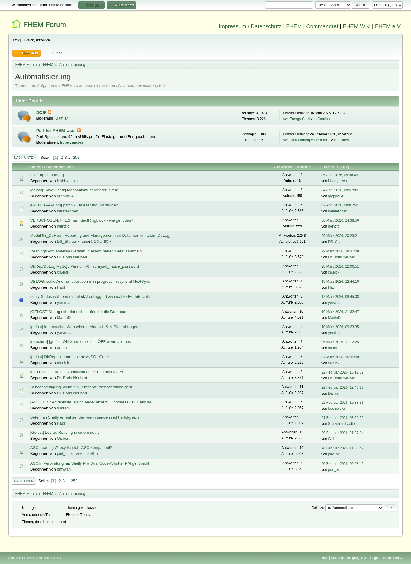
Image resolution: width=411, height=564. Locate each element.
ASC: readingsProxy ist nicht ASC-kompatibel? (71, 447)
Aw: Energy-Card (296, 119)
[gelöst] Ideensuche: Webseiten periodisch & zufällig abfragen (84, 327)
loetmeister (337, 408)
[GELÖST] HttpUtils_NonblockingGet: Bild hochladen (76, 372)
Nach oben (24, 481)
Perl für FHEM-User (56, 130)
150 (106, 241)
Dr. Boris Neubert (72, 257)
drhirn (62, 347)
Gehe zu (318, 507)
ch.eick (63, 272)
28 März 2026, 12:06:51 (340, 266)
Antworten (284, 167)
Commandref (322, 26)
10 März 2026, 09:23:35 (340, 327)
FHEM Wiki (356, 26)
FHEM (294, 26)
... (70, 157)
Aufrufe (304, 167)
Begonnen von (60, 167)
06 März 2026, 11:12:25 (340, 342)
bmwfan (64, 469)
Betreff (36, 167)
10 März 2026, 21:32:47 (340, 312)
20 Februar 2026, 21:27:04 (342, 433)
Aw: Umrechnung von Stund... (306, 140)
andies (77, 142)
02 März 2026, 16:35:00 (340, 357)
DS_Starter (66, 241)
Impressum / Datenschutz (250, 26)
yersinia (63, 302)
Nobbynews (67, 181)
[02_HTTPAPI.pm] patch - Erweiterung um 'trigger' (74, 205)
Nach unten (25, 157)
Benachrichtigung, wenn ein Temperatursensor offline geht (81, 387)
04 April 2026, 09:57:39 (339, 190)
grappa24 (65, 196)
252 (76, 157)
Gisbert (343, 140)
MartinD (64, 317)
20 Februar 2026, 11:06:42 (342, 448)
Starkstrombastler (342, 424)
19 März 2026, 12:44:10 (340, 281)
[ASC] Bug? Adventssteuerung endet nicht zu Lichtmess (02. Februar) (91, 402)
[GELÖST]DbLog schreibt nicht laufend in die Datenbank (79, 311)
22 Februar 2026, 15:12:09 (342, 372)
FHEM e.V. (388, 26)
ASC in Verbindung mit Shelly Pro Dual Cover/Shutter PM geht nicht (89, 463)
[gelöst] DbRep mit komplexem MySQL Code (69, 357)
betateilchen (67, 211)
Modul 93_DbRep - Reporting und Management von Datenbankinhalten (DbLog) (100, 235)
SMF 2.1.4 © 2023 (21, 558)
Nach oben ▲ (393, 558)
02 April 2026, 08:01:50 (339, 205)
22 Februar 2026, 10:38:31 (342, 403)
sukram (63, 408)
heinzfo (63, 226)
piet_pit (63, 453)
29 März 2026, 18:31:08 (340, 251)
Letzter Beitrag (337, 167)
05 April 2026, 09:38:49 (339, 175)
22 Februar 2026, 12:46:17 (342, 387)
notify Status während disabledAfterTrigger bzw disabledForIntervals (90, 296)
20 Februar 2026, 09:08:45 (342, 464)
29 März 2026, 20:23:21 (340, 236)
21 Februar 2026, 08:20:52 (342, 418)
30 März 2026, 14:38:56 (340, 220)
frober (65, 142)
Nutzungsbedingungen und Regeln (355, 558)
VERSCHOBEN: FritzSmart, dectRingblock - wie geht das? (81, 220)
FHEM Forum (44, 24)
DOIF (42, 112)
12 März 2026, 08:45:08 (340, 297)
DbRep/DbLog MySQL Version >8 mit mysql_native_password (84, 266)
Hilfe (325, 558)
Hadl (61, 287)
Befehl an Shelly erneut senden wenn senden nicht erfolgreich (84, 417)
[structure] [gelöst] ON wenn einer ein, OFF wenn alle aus (80, 341)
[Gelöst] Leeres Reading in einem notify (64, 432)
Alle (92, 453)
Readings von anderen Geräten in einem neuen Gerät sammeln (86, 251)
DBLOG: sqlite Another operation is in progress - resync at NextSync (90, 281)
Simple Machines (48, 558)
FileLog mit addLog (47, 175)
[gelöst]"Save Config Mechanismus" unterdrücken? (74, 190)
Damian (62, 118)
